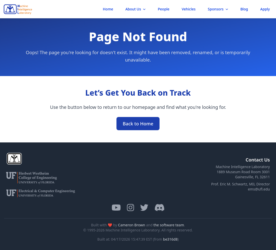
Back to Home (138, 124)
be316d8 (170, 239)
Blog (244, 9)
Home (108, 9)
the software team (168, 225)
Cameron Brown (131, 225)
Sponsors (218, 9)
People (163, 9)
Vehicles (188, 9)
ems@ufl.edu (259, 189)
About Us (135, 9)
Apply (265, 9)
